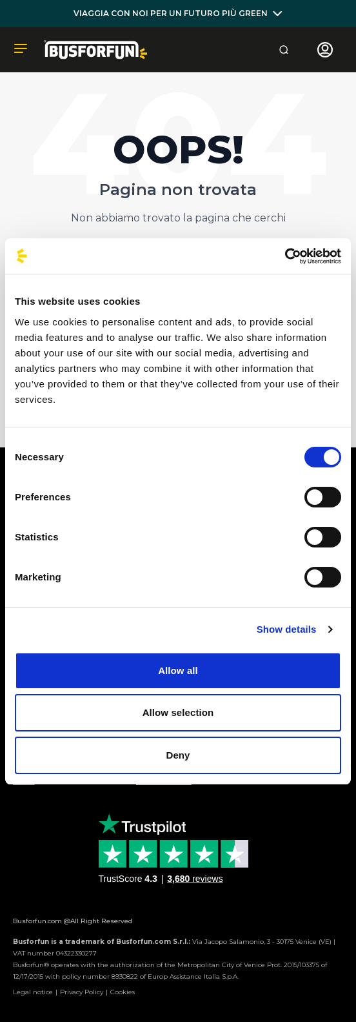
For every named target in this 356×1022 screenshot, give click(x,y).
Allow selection (178, 712)
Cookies (122, 992)
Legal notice (33, 992)
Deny (178, 755)
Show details (287, 629)
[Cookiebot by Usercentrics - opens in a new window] (284, 256)
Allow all (178, 670)
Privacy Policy (81, 992)
